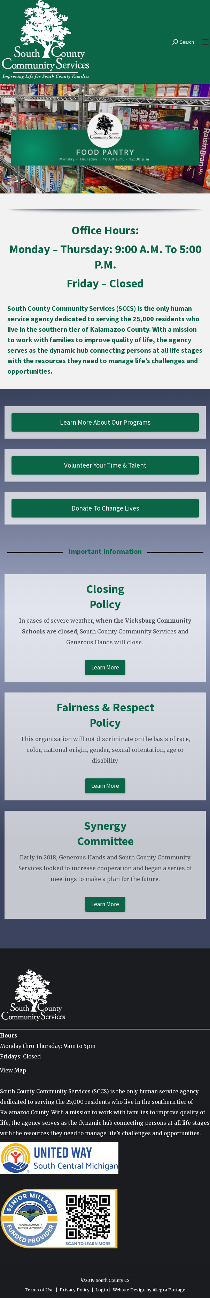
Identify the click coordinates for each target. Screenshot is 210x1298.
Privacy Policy (75, 1289)
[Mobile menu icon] (205, 41)
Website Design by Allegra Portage (149, 1289)
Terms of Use (39, 1289)
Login (101, 1289)
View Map (13, 1070)
